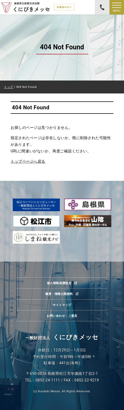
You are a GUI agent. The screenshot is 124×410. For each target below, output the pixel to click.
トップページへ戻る (28, 161)
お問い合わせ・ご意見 (62, 316)
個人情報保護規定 (59, 283)
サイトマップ (62, 305)
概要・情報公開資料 (59, 294)
